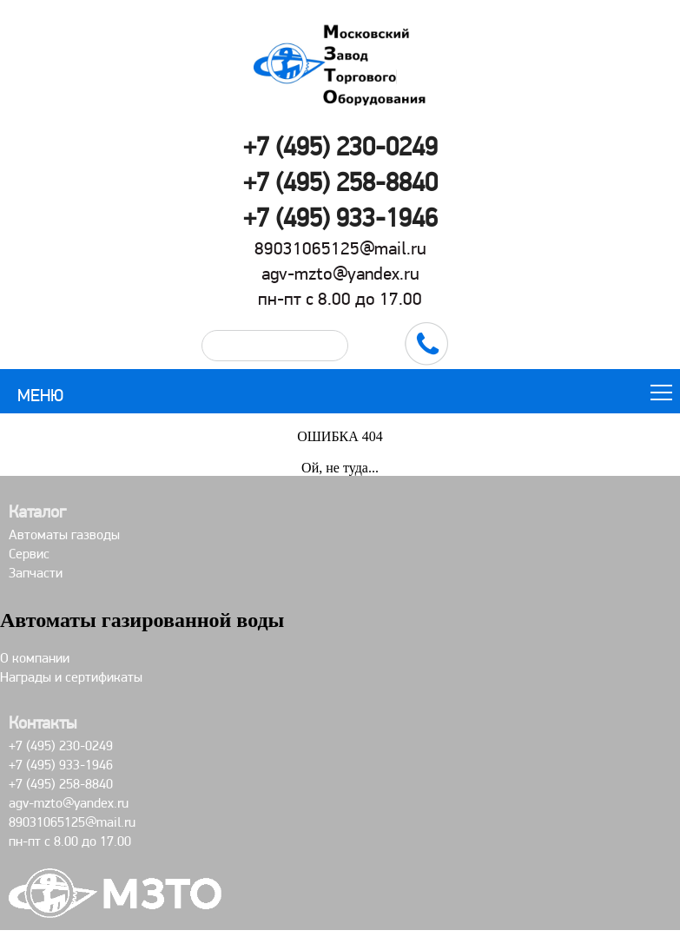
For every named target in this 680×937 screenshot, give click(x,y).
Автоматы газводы (64, 534)
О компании (34, 658)
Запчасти (36, 572)
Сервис (29, 553)
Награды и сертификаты (71, 677)
